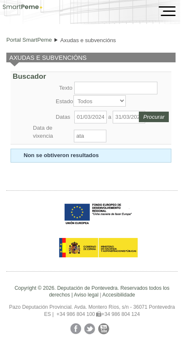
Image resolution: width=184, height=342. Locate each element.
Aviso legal (86, 295)
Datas (63, 117)
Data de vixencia (43, 132)
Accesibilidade (119, 295)
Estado (64, 101)
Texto (66, 88)
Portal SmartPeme (29, 40)
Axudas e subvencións (88, 40)
